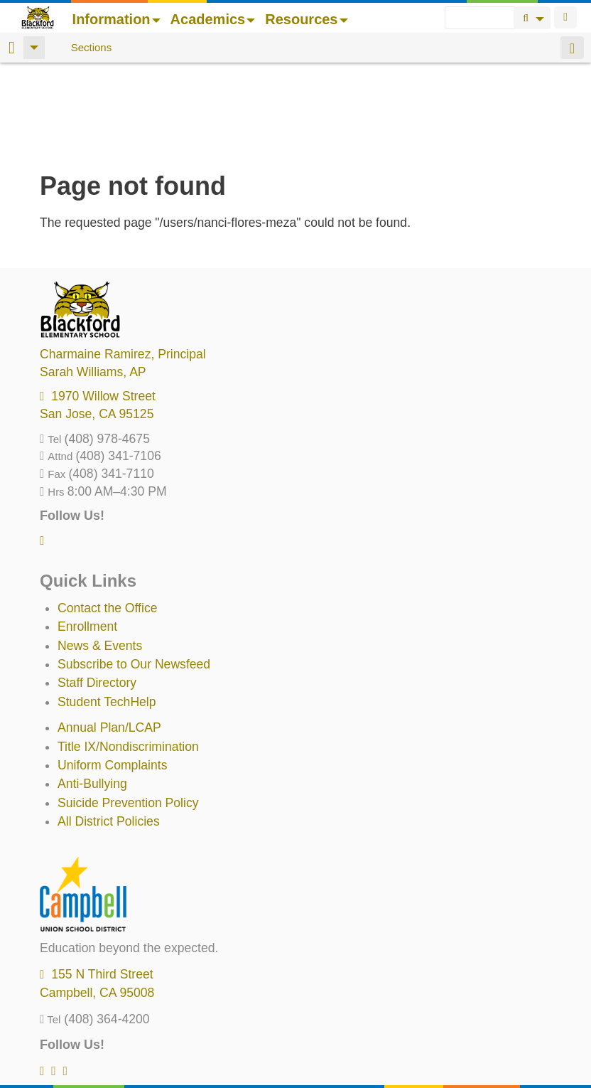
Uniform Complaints (112, 673)
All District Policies (109, 729)
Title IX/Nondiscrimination (128, 655)
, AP (93, 280)
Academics (213, 19)
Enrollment (87, 535)
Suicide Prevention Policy (128, 711)
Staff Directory (97, 591)
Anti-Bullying (92, 692)
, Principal (123, 262)
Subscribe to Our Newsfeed (134, 572)
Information (116, 19)
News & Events (100, 554)
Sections (91, 47)
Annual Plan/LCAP (109, 636)
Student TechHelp (107, 610)
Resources (306, 19)
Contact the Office (108, 516)
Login (565, 17)
